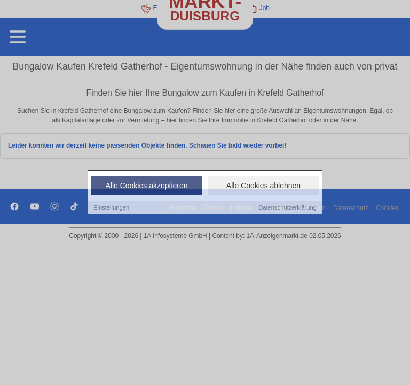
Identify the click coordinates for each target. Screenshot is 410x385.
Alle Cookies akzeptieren (146, 185)
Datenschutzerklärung (287, 207)
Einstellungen (111, 207)
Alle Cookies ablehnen (263, 185)
